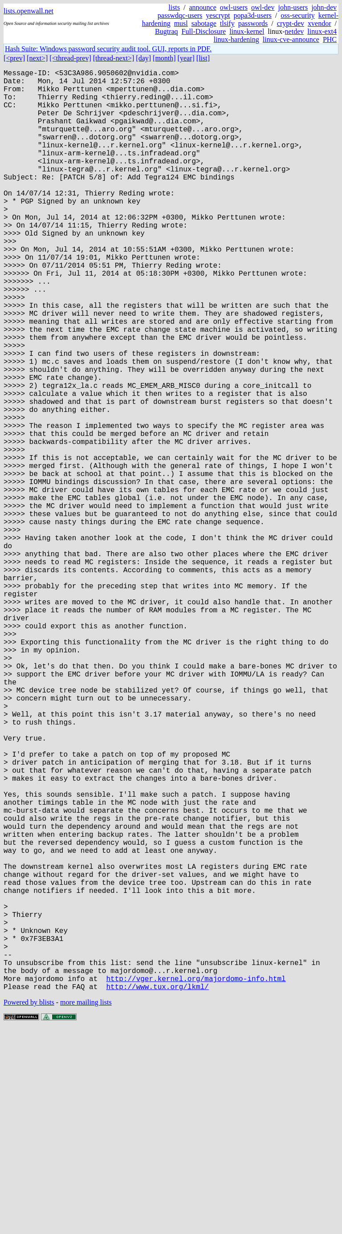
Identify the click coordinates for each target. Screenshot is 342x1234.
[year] (186, 58)
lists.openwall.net (28, 11)
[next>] (37, 58)
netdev (294, 31)
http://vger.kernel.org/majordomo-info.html (195, 1181)
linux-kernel (246, 31)
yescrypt (218, 15)
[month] (164, 58)
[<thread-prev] (70, 58)
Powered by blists (29, 1207)
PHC (330, 39)
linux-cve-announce (291, 39)
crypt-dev (290, 23)
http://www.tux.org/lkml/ (157, 1191)
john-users (293, 7)
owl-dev (262, 7)
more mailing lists (86, 1207)
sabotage (203, 23)
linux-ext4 (322, 31)
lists (174, 7)
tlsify (227, 23)
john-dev (324, 7)
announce (202, 7)
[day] (143, 58)
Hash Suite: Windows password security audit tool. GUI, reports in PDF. (108, 49)
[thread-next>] (113, 58)
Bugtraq (166, 31)
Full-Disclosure (204, 31)
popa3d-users (252, 15)
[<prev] (14, 58)
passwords (253, 23)
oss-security (297, 15)
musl (181, 23)
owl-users (234, 7)
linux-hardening (236, 39)
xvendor (319, 23)
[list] (203, 58)
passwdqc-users (180, 15)
